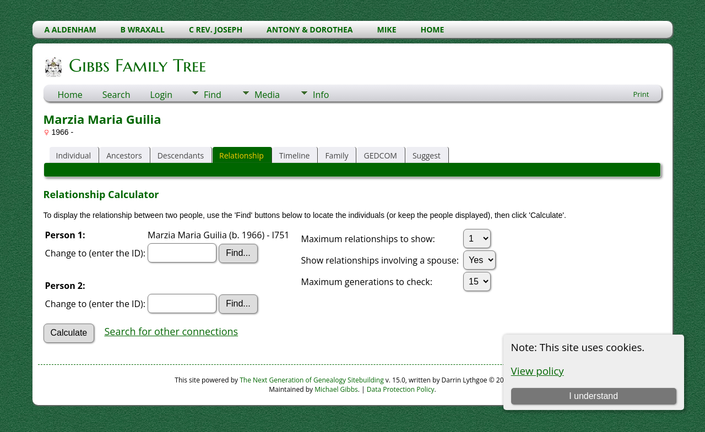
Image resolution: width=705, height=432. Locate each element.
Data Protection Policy (401, 389)
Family (336, 155)
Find (212, 95)
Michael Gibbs (336, 389)
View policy (537, 371)
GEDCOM (380, 155)
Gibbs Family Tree (136, 65)
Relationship (241, 155)
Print (641, 94)
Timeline (294, 155)
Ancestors (124, 155)
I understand (593, 396)
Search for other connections (171, 331)
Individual (73, 155)
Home (70, 95)
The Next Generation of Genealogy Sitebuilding (312, 380)
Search (116, 95)
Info (321, 95)
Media (267, 95)
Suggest (427, 155)
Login (161, 95)
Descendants (181, 155)
